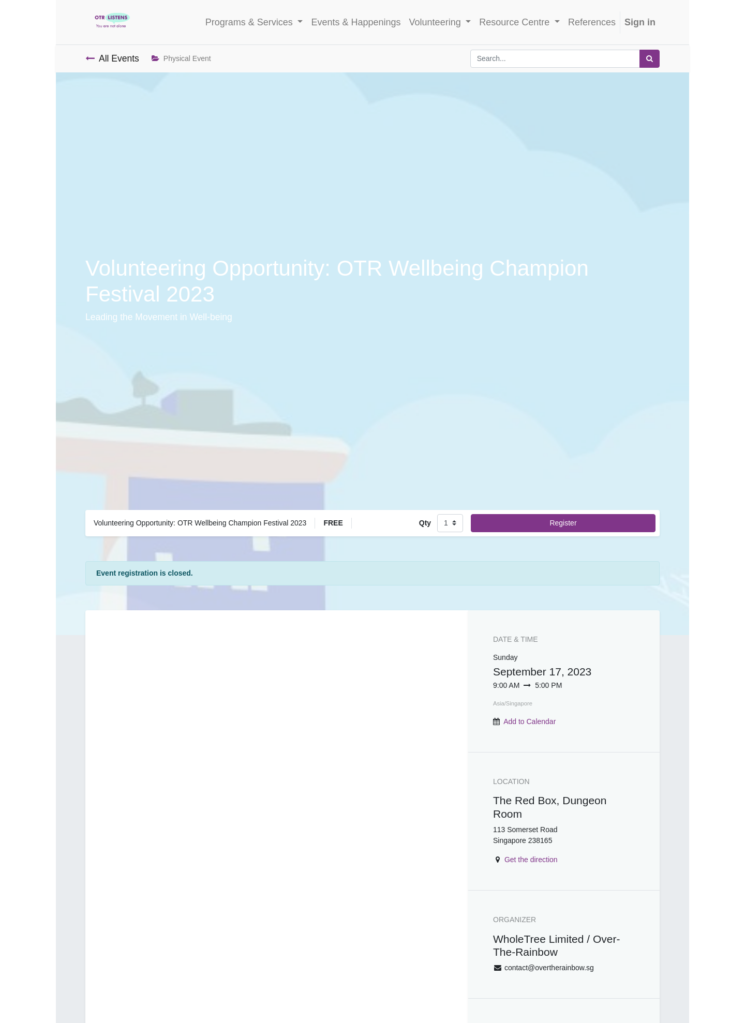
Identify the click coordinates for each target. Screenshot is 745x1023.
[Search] (649, 59)
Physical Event (181, 58)
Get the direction (531, 859)
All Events (112, 58)
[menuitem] (356, 22)
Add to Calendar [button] (529, 721)
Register (562, 523)
